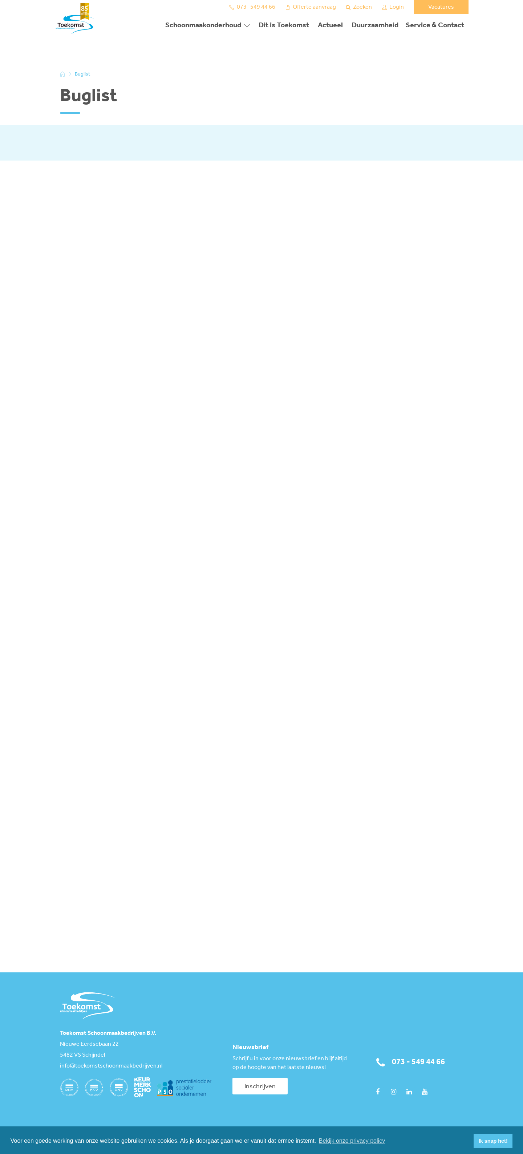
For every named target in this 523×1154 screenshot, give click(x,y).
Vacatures (441, 7)
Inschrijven (260, 1086)
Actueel (330, 25)
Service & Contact (435, 25)
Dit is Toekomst (284, 25)
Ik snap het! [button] (493, 1141)
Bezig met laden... (170, 566)
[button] (466, 1141)
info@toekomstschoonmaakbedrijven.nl (111, 1066)
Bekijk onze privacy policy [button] (352, 1141)
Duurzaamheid (375, 25)
